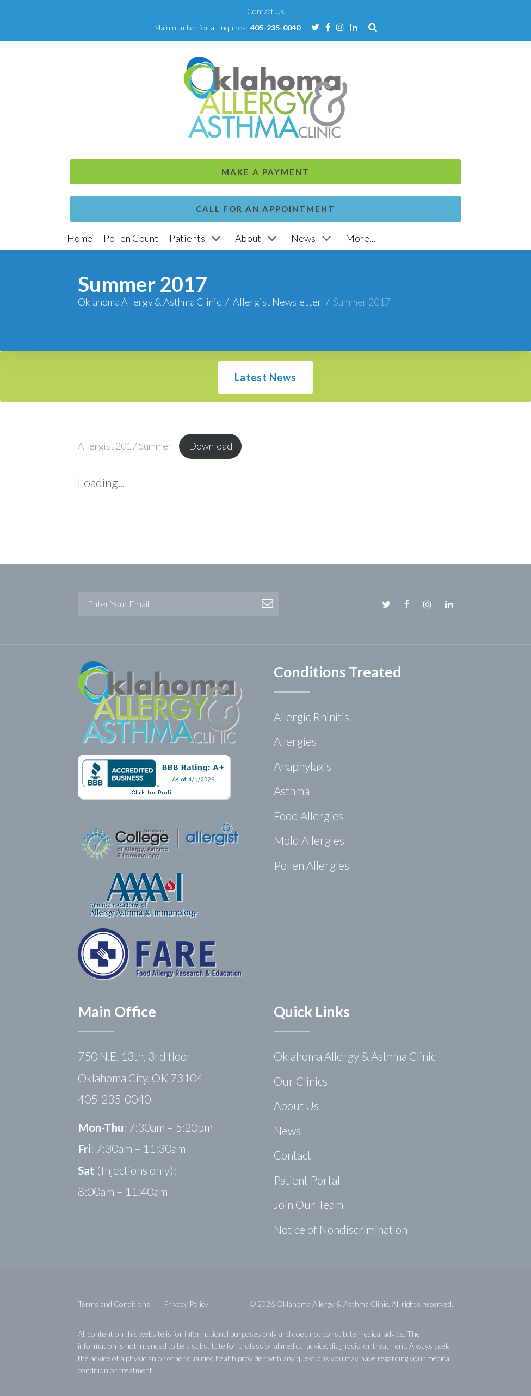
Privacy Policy (186, 1303)
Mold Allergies (309, 840)
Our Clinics (301, 1081)
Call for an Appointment (265, 97)
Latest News (265, 377)
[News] (313, 239)
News (287, 1130)
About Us (296, 1105)
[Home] (79, 238)
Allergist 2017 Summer (125, 446)
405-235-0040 (275, 27)
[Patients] (197, 239)
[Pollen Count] (131, 238)
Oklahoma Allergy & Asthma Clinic (149, 302)
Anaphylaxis (302, 766)
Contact (292, 1155)
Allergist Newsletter (277, 302)
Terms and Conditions (114, 1303)
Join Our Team (308, 1204)
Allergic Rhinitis (311, 717)
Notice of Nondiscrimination (340, 1229)
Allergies (295, 741)
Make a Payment (265, 60)
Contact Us (266, 11)
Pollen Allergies (311, 865)
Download (210, 446)
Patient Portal (307, 1180)
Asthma (292, 790)
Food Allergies (308, 815)
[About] (258, 239)
